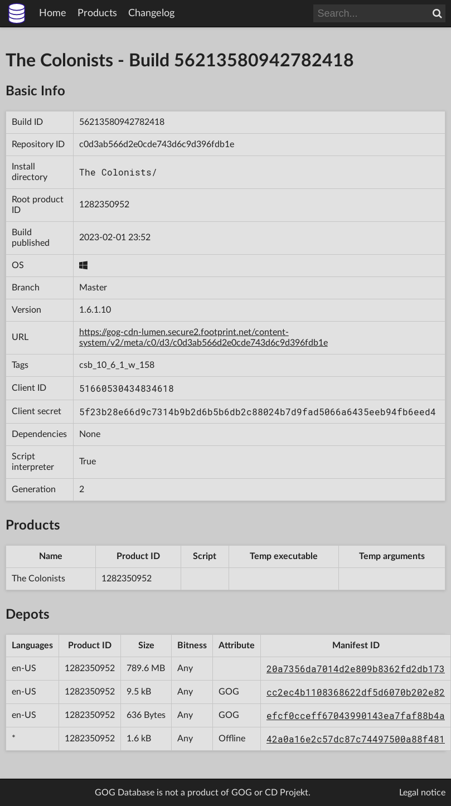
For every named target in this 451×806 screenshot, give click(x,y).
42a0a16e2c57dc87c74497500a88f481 (355, 739)
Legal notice (422, 792)
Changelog (151, 13)
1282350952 (104, 204)
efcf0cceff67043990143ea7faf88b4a (355, 715)
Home (52, 13)
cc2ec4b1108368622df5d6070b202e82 (355, 692)
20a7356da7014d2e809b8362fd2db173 (355, 668)
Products (97, 13)
